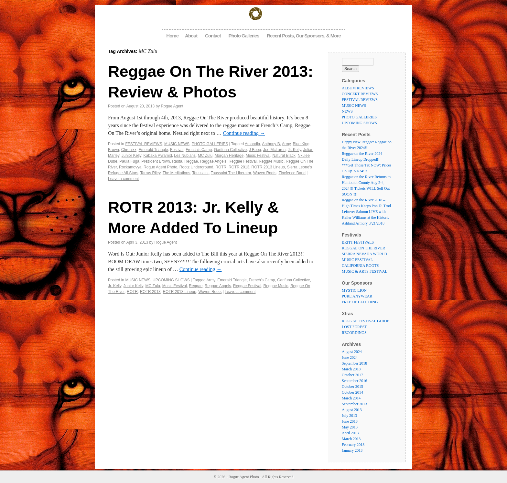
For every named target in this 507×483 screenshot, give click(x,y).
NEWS (347, 111)
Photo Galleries (243, 35)
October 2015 (352, 386)
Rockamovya (130, 167)
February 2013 (353, 444)
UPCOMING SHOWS (171, 280)
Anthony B (271, 144)
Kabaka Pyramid (158, 155)
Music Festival (258, 155)
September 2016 (354, 380)
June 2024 (350, 357)
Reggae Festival (243, 161)
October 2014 (352, 392)
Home (172, 35)
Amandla (252, 144)
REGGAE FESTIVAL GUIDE (365, 321)
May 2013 (350, 427)
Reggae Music (271, 161)
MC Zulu (205, 155)
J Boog (255, 149)
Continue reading (244, 133)
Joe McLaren (274, 149)
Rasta (177, 161)
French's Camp (199, 149)
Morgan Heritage (229, 155)
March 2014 (351, 398)
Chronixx (128, 149)
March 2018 (351, 369)
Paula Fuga (129, 161)
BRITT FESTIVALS (358, 242)
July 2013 (349, 415)
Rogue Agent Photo (160, 167)
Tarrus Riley (150, 173)
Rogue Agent (172, 106)
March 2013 (351, 439)
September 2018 (354, 363)
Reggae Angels (213, 161)
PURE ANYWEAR (357, 296)
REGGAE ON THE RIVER (363, 248)
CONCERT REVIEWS (360, 94)
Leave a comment (123, 178)
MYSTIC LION (354, 290)
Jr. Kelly (294, 149)
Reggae (191, 161)
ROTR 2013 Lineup (268, 167)
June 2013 (350, 421)
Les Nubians (185, 155)
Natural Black (283, 155)
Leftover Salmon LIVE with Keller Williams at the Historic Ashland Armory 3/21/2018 (365, 217)
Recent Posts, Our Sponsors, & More (304, 35)
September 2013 (354, 404)
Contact (213, 35)
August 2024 (352, 351)
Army (286, 144)
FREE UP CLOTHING (360, 302)
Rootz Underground (196, 167)
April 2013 (350, 433)
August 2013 (352, 410)
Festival (176, 149)
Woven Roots (264, 173)
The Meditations (176, 173)
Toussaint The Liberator (231, 173)
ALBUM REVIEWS (358, 88)
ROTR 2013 (239, 167)
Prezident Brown (155, 161)
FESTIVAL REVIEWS (143, 144)
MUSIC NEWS (176, 144)
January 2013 (352, 450)
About (191, 35)
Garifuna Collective (230, 149)
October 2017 (352, 375)
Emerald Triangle (153, 149)
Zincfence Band (291, 173)
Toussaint (200, 173)
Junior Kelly (131, 155)
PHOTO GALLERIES (210, 144)
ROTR (220, 167)
